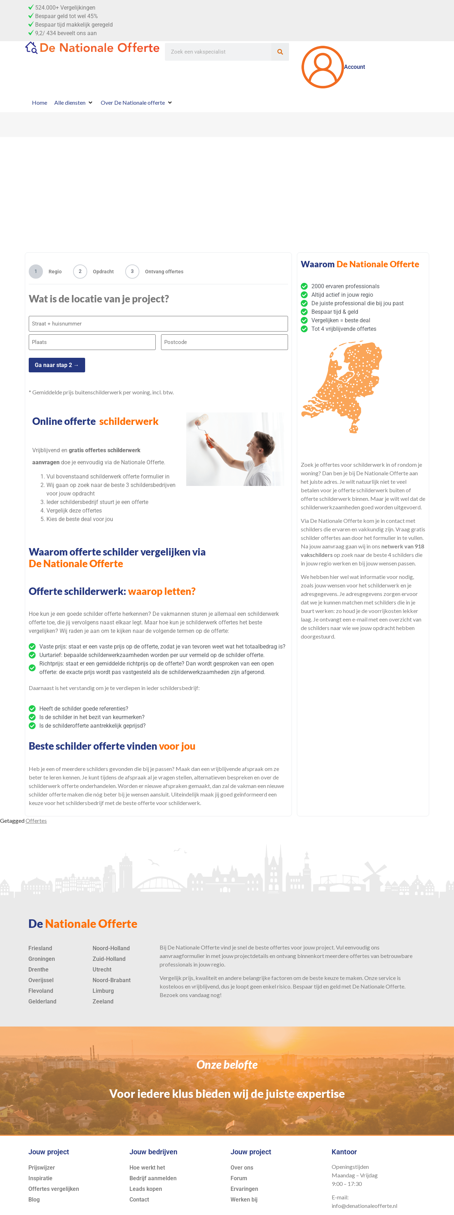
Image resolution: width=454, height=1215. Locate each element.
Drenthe (38, 965)
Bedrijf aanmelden (153, 1174)
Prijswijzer (41, 1163)
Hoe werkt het (147, 1163)
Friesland (40, 944)
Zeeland (103, 997)
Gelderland (42, 997)
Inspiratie (40, 1174)
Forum (239, 1174)
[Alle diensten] (74, 103)
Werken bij (244, 1195)
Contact (139, 1195)
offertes (280, 943)
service (387, 974)
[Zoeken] (280, 52)
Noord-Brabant (112, 976)
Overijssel (41, 976)
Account (333, 67)
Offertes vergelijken (53, 1185)
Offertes (36, 816)
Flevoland (40, 987)
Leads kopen (145, 1185)
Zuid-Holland (109, 955)
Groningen (41, 955)
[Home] (39, 103)
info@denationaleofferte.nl (364, 1202)
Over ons (242, 1163)
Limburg (103, 987)
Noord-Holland (111, 944)
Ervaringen (244, 1185)
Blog (34, 1195)
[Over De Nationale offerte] (137, 103)
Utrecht (102, 965)
